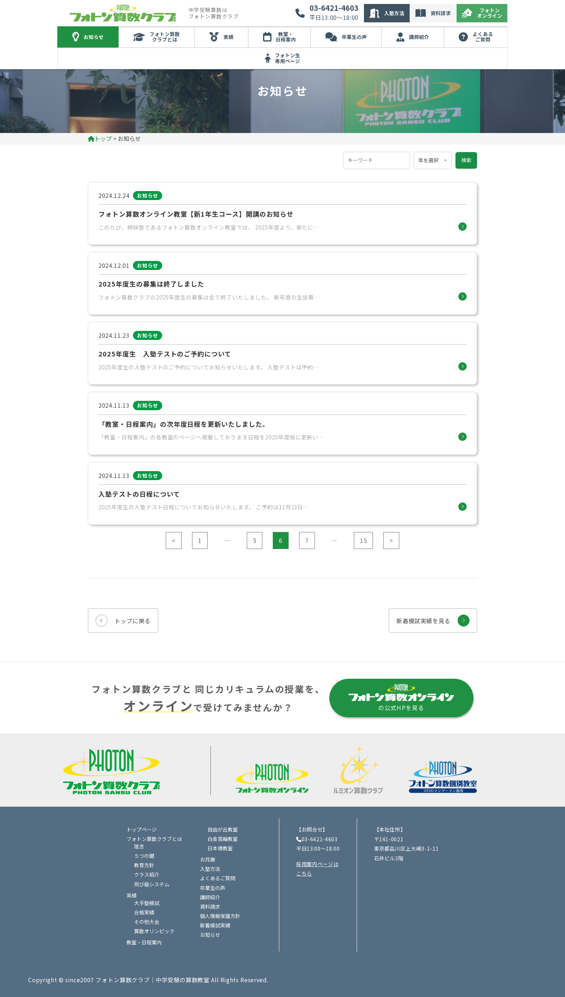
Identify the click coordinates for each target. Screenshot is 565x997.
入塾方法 (394, 13)
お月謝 (207, 859)
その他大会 (146, 921)
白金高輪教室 (223, 838)
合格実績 (144, 912)
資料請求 (441, 13)
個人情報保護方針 (220, 916)
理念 (139, 846)
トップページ (141, 829)
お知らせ (94, 36)
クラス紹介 (146, 874)
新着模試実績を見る (423, 620)
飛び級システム (151, 884)
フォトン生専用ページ (287, 58)
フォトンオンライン (489, 12)
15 (363, 540)
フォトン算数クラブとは (165, 36)
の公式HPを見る (401, 697)
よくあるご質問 (483, 36)
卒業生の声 (354, 36)
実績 (228, 36)
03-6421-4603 (334, 8)
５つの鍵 (144, 855)
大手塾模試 (146, 903)
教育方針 (144, 865)
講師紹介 (419, 36)
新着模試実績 (215, 925)
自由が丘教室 (223, 829)
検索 (466, 160)
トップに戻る (133, 620)
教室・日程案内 (286, 36)
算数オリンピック (154, 931)
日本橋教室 (220, 848)
